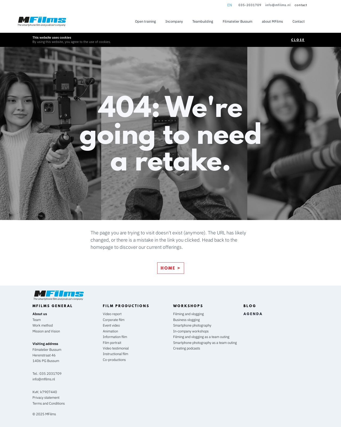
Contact (299, 21)
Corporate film (113, 320)
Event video (111, 325)
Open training (145, 21)
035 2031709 (50, 373)
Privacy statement (46, 397)
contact (301, 5)
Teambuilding (202, 21)
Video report (112, 314)
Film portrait (112, 342)
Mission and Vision (46, 331)
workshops (188, 305)
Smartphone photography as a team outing (205, 342)
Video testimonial (116, 348)
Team (37, 320)
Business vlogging (186, 320)
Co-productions (114, 359)
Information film (115, 337)
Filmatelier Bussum (237, 21)
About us (40, 314)
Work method (43, 325)
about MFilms (272, 21)
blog (249, 305)
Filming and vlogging (188, 314)
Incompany (174, 21)
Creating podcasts (186, 348)
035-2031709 (249, 5)
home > (171, 268)
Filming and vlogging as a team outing (201, 337)
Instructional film (115, 354)
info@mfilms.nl (278, 5)
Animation (110, 331)
